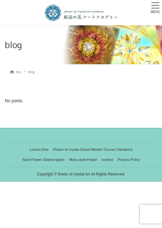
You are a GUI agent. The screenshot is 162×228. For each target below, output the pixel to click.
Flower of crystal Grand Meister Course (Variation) (93, 149)
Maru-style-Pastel (83, 160)
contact (107, 160)
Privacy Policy (129, 160)
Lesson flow (39, 149)
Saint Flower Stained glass (43, 160)
